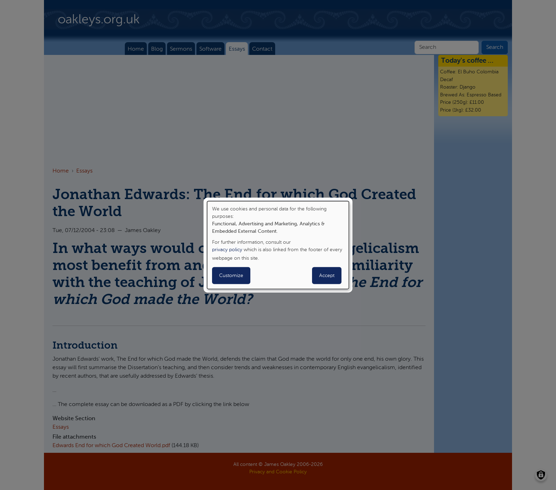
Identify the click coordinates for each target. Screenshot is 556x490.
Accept (326, 275)
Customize (231, 275)
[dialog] (278, 245)
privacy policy (227, 249)
